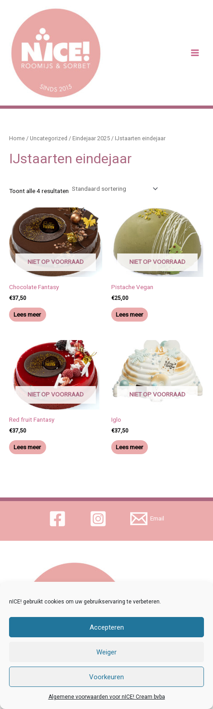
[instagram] (99, 518)
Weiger (106, 652)
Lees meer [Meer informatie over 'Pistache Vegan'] (129, 314)
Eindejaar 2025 (91, 138)
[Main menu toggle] (195, 53)
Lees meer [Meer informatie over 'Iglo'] (129, 447)
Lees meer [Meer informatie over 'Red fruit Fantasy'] (27, 447)
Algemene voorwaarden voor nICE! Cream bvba (106, 697)
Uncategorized (48, 138)
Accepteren (107, 627)
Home (17, 138)
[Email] (147, 518)
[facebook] (59, 518)
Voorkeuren (106, 677)
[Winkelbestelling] (114, 188)
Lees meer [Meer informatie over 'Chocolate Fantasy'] (27, 314)
